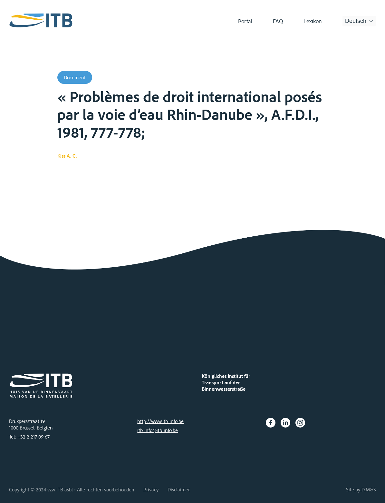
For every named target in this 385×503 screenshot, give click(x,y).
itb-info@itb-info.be (157, 430)
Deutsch (355, 21)
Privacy (151, 489)
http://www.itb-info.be (160, 421)
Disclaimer (179, 489)
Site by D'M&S (361, 489)
